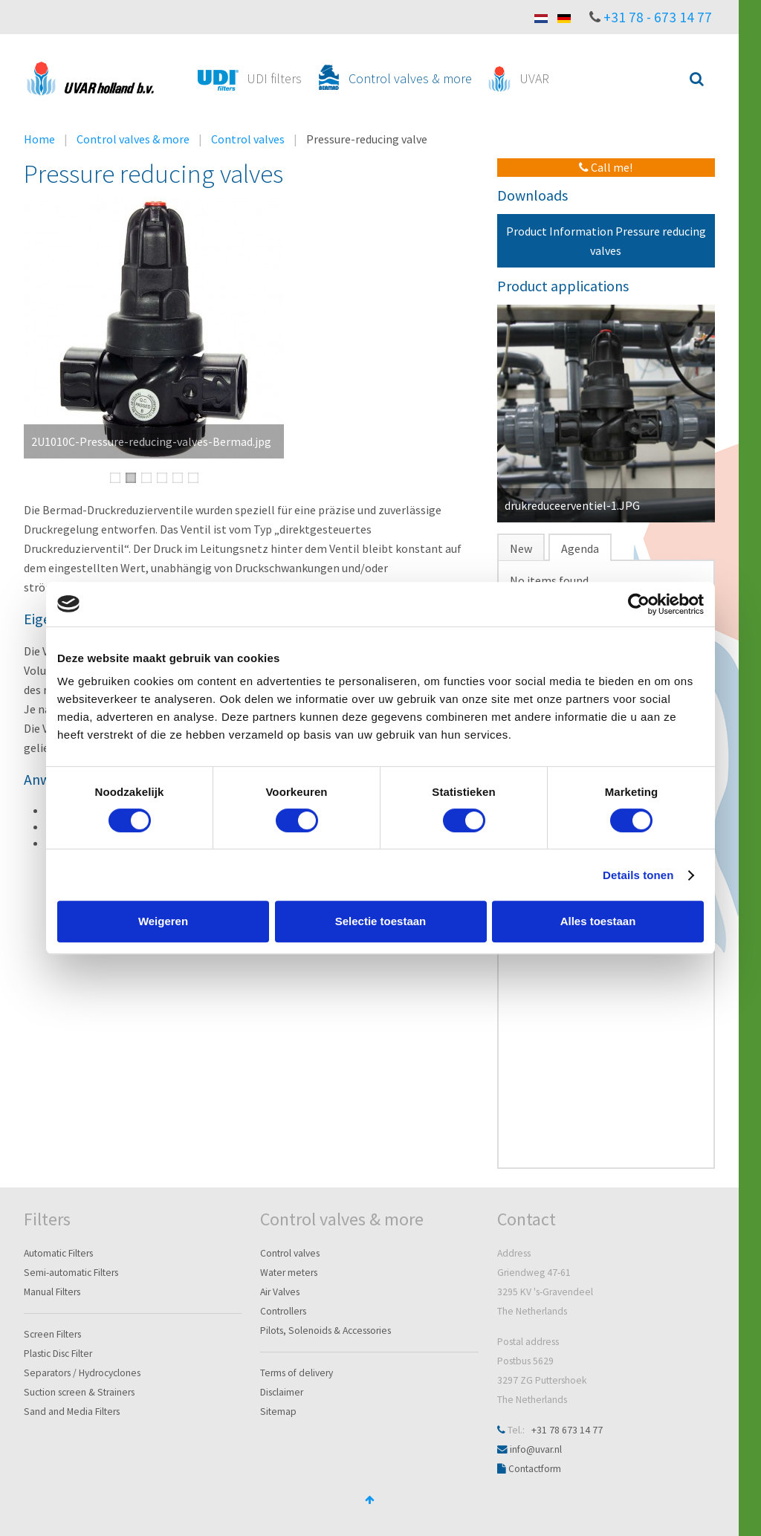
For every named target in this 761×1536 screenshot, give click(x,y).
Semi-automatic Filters (71, 1272)
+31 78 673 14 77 (567, 1430)
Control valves (248, 139)
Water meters (288, 1272)
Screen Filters (52, 1334)
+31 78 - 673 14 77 (657, 17)
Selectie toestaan (381, 921)
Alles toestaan (598, 921)
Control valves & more (133, 139)
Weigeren (163, 921)
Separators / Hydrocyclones (82, 1373)
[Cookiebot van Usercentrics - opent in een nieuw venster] (639, 604)
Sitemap (278, 1411)
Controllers (283, 1311)
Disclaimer (281, 1392)
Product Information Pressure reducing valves (606, 241)
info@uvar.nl (536, 1449)
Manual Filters (52, 1292)
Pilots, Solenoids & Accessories (325, 1330)
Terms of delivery (296, 1373)
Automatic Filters (58, 1253)
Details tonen (638, 875)
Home (39, 139)
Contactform (534, 1468)
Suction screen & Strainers (79, 1392)
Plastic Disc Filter (58, 1353)
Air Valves (279, 1292)
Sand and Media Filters (72, 1411)
